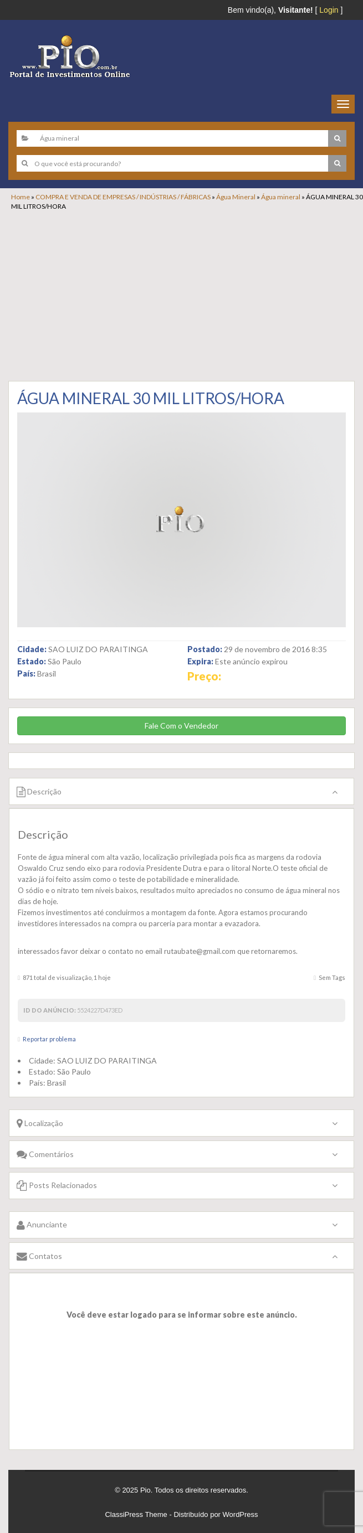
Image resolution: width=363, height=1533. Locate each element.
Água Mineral (235, 197)
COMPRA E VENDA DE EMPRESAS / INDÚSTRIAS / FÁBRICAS (123, 197)
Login (328, 10)
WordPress (240, 1514)
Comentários (45, 1154)
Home (20, 197)
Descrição (39, 791)
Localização (40, 1123)
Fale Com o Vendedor (181, 725)
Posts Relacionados (57, 1185)
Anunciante (42, 1224)
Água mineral (280, 197)
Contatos (39, 1256)
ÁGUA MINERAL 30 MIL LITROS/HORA (150, 398)
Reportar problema (49, 1038)
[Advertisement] (187, 293)
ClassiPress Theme (136, 1514)
